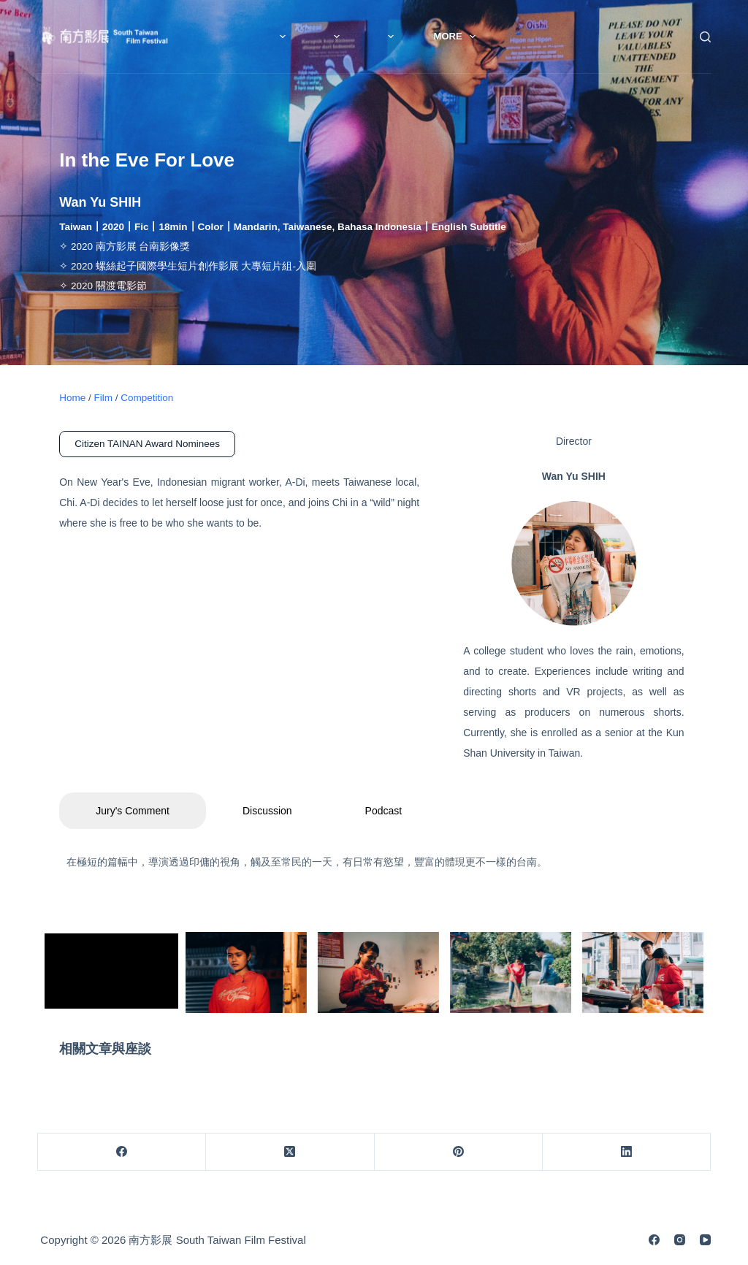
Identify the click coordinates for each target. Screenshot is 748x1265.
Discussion (267, 811)
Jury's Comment (132, 811)
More (500, 36)
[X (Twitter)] (290, 1152)
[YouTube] (705, 1239)
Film (420, 36)
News (254, 36)
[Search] (705, 36)
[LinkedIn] (627, 1152)
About (339, 36)
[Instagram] (679, 1239)
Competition (147, 397)
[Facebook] (122, 1152)
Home (72, 397)
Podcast (383, 811)
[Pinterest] (459, 1152)
